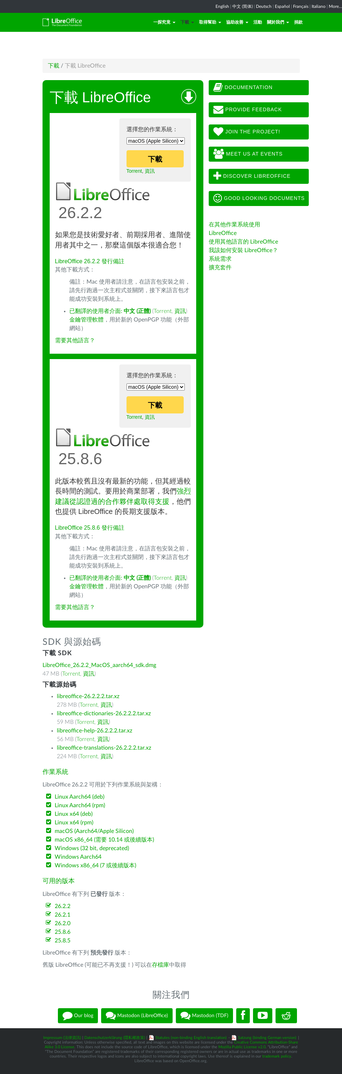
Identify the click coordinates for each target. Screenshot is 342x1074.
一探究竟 (164, 22)
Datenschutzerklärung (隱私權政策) (114, 1038)
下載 (187, 22)
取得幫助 (210, 22)
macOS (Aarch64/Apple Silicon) (94, 831)
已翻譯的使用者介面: (110, 311)
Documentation (243, 88)
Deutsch (264, 6)
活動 (257, 22)
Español (282, 6)
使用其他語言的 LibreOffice (243, 242)
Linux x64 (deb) (74, 814)
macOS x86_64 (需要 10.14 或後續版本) (104, 840)
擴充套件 (220, 267)
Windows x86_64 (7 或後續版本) (95, 865)
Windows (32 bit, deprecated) (92, 848)
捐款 (298, 22)
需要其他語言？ (75, 340)
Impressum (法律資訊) (62, 1038)
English (222, 6)
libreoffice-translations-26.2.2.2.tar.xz (104, 748)
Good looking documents (259, 198)
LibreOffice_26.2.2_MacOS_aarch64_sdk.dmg (99, 665)
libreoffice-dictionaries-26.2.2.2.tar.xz (104, 713)
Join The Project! (247, 132)
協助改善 (237, 22)
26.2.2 (62, 906)
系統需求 (220, 259)
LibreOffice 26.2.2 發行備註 (89, 261)
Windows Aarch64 (78, 857)
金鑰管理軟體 (86, 320)
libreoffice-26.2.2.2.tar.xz (88, 696)
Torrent (134, 171)
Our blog (78, 1016)
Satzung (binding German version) (267, 1038)
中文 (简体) (242, 6)
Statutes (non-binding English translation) (191, 1038)
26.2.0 (62, 923)
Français (300, 6)
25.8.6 (62, 932)
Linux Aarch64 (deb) (79, 797)
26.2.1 (62, 915)
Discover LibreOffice (252, 176)
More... (335, 6)
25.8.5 (62, 940)
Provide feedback (247, 110)
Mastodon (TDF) (204, 1016)
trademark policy (276, 1056)
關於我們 (278, 22)
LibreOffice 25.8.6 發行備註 (89, 528)
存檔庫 (160, 965)
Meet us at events (248, 154)
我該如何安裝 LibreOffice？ (243, 250)
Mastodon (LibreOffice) (137, 1016)
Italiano (319, 6)
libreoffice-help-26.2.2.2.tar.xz (94, 731)
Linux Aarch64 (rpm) (80, 805)
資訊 (150, 171)
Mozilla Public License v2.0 (242, 1047)
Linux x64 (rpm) (74, 822)
